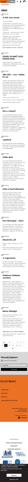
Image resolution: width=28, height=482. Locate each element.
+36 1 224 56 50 (22, 410)
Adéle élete (8, 157)
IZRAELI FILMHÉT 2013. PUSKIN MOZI (13, 57)
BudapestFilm (14, 445)
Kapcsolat (4, 393)
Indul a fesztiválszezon (13, 189)
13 (21, 345)
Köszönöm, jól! (9, 240)
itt (8, 102)
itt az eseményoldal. (8, 148)
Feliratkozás (14, 369)
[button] (21, 2)
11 (13, 345)
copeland (7, 140)
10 (10, 345)
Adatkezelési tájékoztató (14, 449)
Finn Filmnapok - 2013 (13, 221)
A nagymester (9, 258)
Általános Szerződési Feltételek (14, 442)
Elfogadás (14, 475)
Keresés (17, 1)
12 (17, 345)
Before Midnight (10, 311)
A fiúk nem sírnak (11, 17)
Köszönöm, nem (13, 479)
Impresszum (5, 389)
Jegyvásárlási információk (9, 400)
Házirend (4, 397)
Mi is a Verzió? (9, 111)
